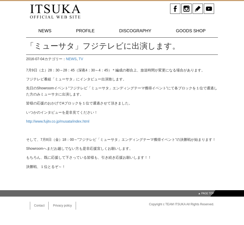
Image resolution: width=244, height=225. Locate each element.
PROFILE (85, 30)
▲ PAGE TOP (206, 193)
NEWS (44, 30)
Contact (39, 205)
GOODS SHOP (191, 30)
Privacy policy (62, 205)
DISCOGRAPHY (135, 30)
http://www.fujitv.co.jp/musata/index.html (57, 121)
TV (81, 59)
